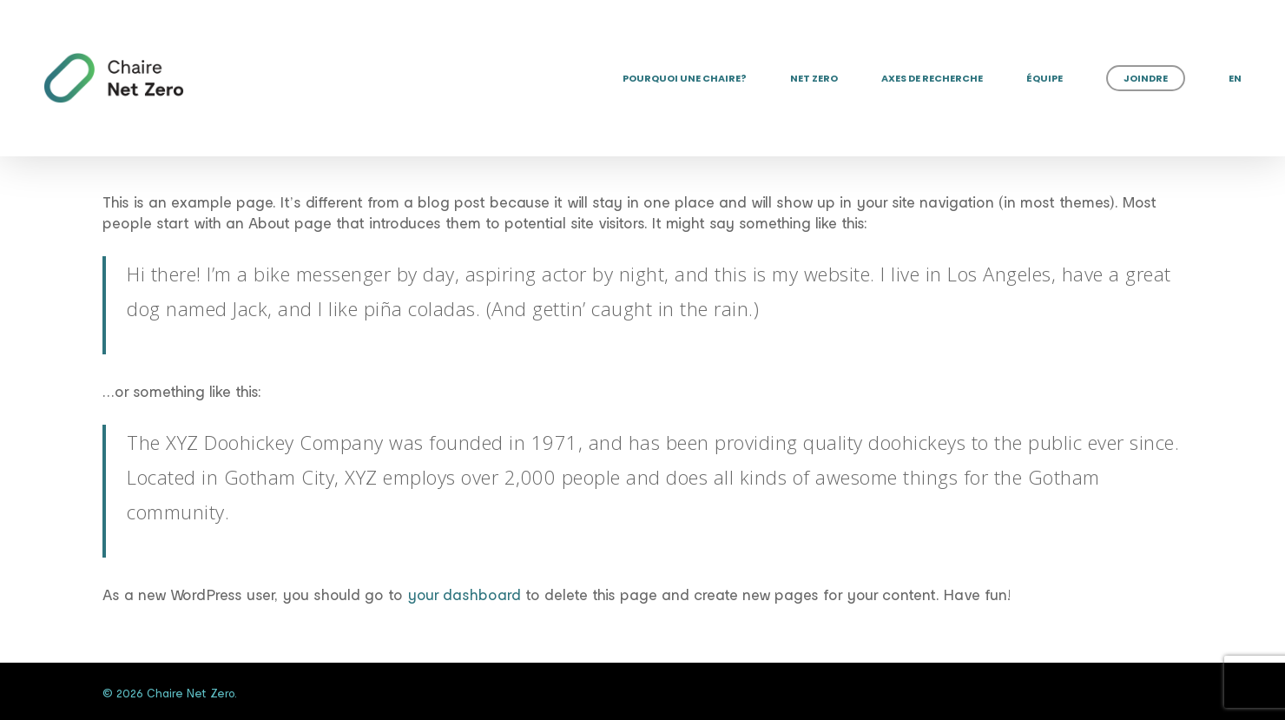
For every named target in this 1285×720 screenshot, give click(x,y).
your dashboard (464, 594)
